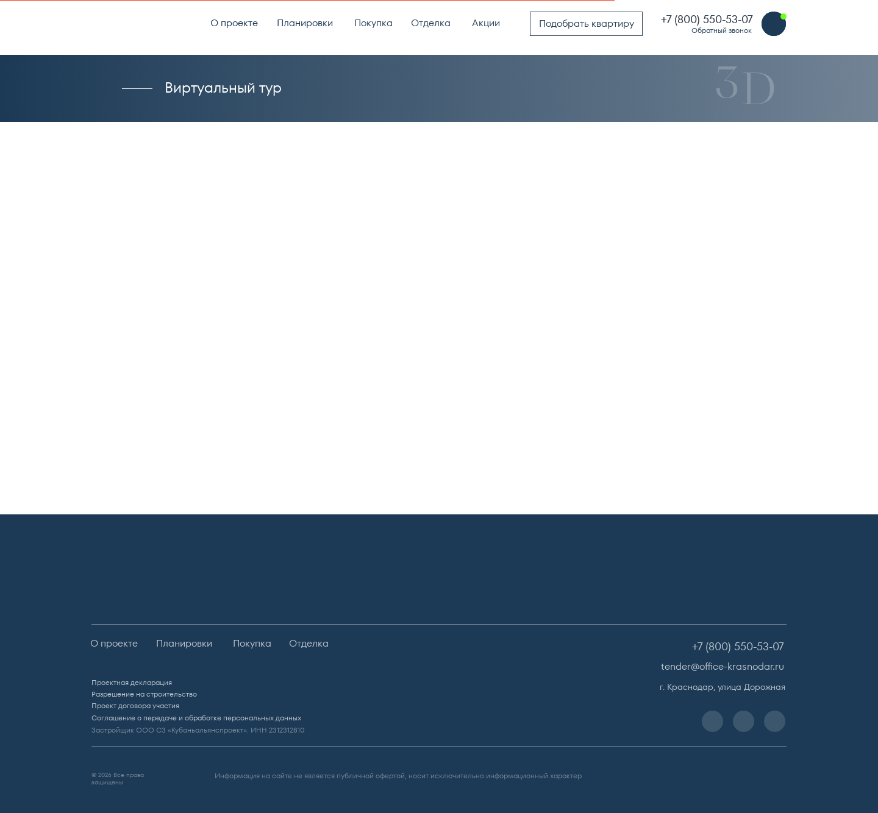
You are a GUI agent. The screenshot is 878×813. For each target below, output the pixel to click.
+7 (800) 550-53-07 (707, 19)
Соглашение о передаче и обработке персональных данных (196, 717)
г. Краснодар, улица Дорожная (722, 687)
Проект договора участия (135, 705)
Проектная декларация (131, 682)
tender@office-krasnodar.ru (722, 666)
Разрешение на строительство (144, 694)
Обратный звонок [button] (721, 30)
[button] (774, 24)
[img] (138, 23)
